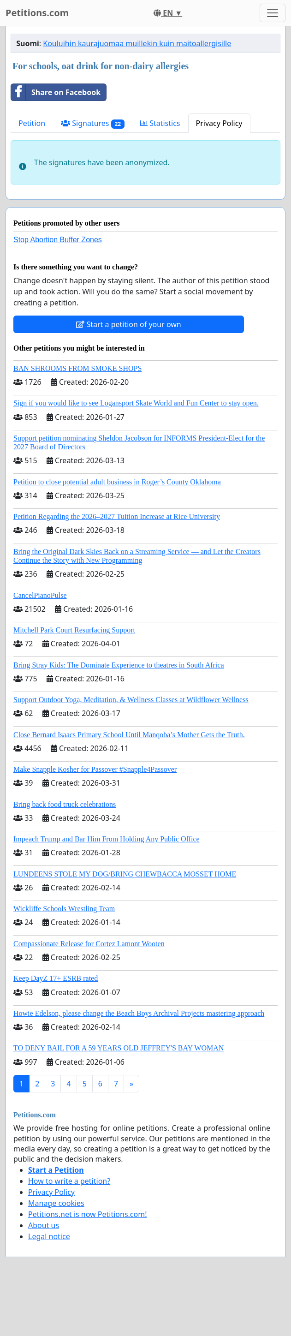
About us (43, 1225)
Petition (31, 123)
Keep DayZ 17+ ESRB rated (55, 978)
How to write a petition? (69, 1181)
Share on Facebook (56, 92)
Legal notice (49, 1236)
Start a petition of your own (128, 324)
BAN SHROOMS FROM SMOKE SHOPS (77, 368)
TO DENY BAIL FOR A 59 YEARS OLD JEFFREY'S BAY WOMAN (118, 1048)
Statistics (160, 123)
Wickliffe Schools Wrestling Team (64, 909)
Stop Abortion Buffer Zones (57, 240)
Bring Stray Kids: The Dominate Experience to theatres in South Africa (118, 665)
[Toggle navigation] (272, 13)
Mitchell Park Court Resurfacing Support (74, 630)
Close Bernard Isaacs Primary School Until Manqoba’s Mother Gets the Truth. (129, 735)
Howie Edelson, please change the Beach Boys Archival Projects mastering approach (138, 1013)
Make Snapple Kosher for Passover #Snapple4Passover (95, 769)
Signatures (93, 123)
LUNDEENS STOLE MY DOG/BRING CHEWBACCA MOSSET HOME (124, 874)
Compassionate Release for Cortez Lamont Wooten (89, 944)
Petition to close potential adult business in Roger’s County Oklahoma (117, 482)
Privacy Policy (219, 123)
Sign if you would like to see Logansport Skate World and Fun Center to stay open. (136, 403)
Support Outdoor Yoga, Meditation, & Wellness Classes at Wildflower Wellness (131, 700)
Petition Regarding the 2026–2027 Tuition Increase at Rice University (116, 516)
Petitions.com (37, 12)
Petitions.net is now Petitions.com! (87, 1214)
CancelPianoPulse (40, 595)
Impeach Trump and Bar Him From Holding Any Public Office (106, 839)
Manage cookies (56, 1203)
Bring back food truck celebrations (64, 804)
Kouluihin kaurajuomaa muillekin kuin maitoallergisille (137, 43)
